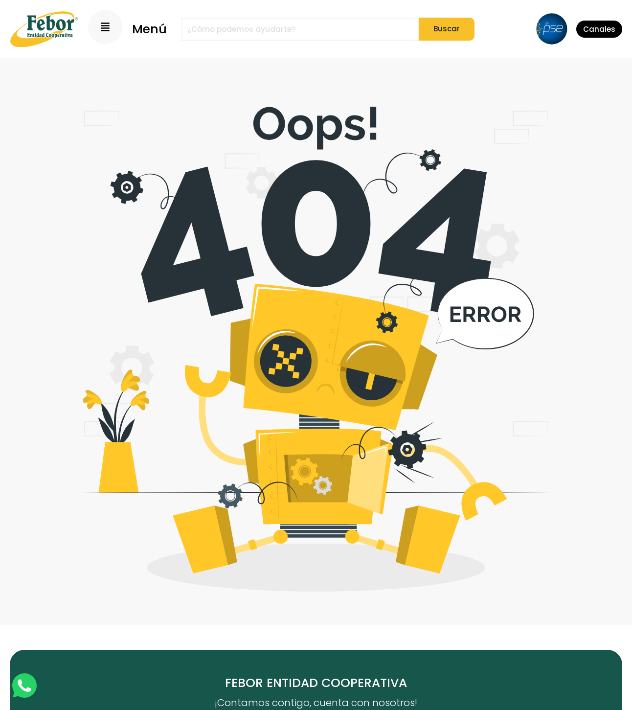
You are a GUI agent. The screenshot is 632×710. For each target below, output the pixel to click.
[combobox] (300, 29)
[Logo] (44, 29)
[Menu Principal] (105, 27)
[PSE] (551, 29)
